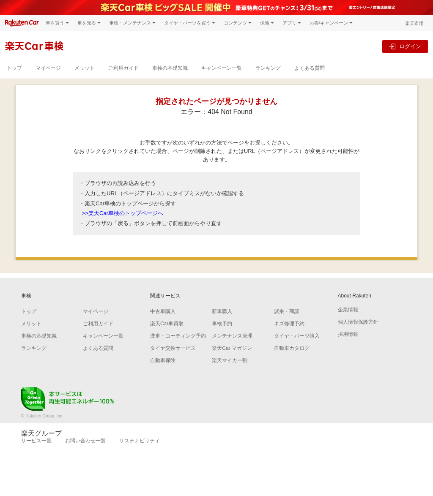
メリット (84, 68)
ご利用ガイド (123, 68)
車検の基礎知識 (170, 68)
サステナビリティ (139, 441)
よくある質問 (309, 68)
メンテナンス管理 (232, 336)
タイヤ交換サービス (173, 348)
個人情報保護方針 (358, 322)
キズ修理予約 (289, 324)
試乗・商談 (286, 311)
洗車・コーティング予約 (178, 336)
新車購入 (222, 311)
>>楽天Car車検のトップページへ (123, 213)
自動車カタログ (292, 348)
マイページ (48, 68)
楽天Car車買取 (167, 324)
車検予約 (222, 324)
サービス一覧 (36, 441)
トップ (14, 68)
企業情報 (348, 310)
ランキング (268, 68)
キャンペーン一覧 (221, 68)
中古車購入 (162, 311)
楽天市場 (414, 23)
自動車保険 (162, 360)
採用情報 (348, 334)
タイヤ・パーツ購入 (297, 336)
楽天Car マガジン (232, 348)
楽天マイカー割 (229, 360)
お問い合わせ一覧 (85, 441)
